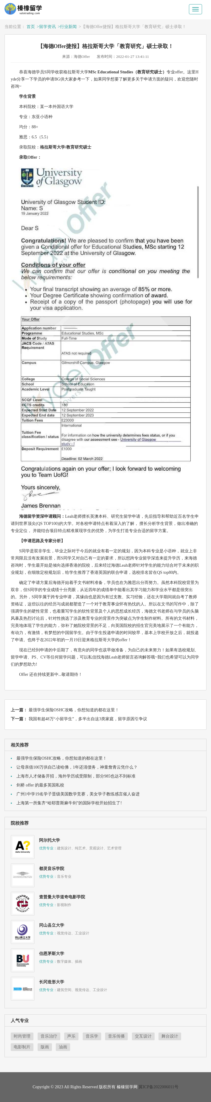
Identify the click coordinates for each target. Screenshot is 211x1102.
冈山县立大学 (51, 925)
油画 (63, 1047)
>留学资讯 (46, 26)
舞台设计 (169, 1036)
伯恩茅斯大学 (51, 953)
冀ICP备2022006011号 (158, 1087)
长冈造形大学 (51, 982)
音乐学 (92, 1036)
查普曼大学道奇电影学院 (62, 897)
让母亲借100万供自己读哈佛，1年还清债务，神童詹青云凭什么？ (77, 767)
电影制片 (22, 1047)
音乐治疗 (49, 1036)
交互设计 (143, 1036)
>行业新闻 (67, 26)
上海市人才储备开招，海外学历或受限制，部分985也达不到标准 (75, 776)
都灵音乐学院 (51, 868)
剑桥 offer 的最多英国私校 (40, 785)
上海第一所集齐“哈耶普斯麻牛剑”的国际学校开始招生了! (69, 803)
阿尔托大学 (49, 840)
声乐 (71, 1036)
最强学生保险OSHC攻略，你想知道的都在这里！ (74, 710)
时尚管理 (22, 1036)
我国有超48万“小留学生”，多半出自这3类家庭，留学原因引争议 (88, 719)
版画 (45, 1047)
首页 (31, 26)
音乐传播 (116, 1036)
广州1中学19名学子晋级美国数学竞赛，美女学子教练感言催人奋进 (78, 794)
